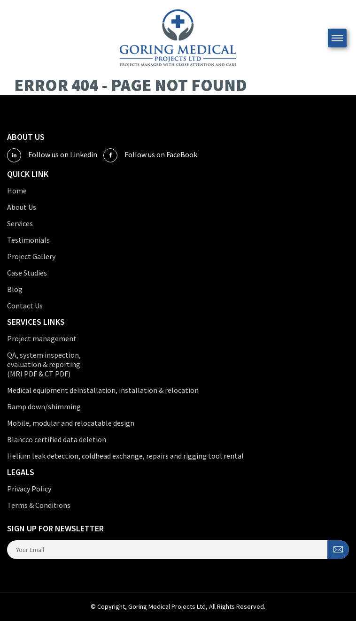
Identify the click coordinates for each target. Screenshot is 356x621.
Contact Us (25, 305)
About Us (21, 207)
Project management (42, 338)
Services (20, 223)
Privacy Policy (29, 488)
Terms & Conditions (38, 505)
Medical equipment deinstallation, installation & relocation (103, 390)
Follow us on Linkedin (52, 155)
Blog (15, 289)
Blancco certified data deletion (56, 439)
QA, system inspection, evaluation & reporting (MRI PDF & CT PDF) (44, 364)
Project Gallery (31, 256)
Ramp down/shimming (44, 406)
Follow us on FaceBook (150, 155)
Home (17, 190)
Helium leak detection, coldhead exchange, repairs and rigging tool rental (125, 455)
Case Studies (27, 272)
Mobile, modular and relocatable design (70, 423)
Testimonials (28, 240)
